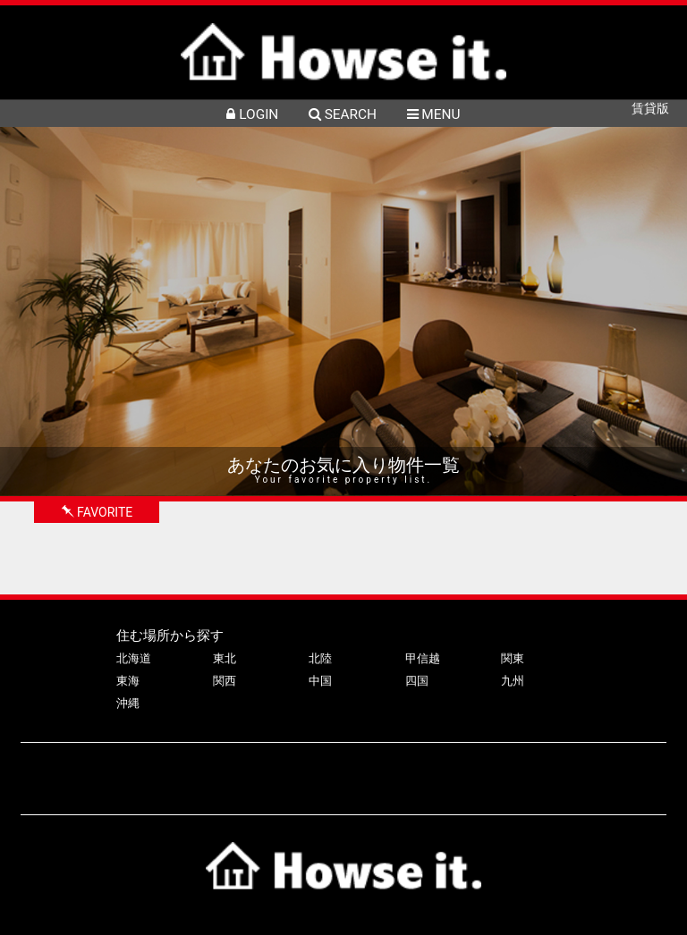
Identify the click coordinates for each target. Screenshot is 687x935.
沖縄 (128, 703)
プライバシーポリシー (503, 770)
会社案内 (400, 770)
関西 (224, 680)
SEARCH (343, 114)
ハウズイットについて (93, 770)
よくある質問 (321, 770)
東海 (128, 680)
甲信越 (422, 658)
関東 (512, 658)
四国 (416, 680)
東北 (224, 658)
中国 (320, 680)
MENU (434, 114)
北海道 (133, 658)
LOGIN (252, 114)
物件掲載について (219, 770)
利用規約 (604, 770)
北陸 (320, 658)
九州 (512, 680)
